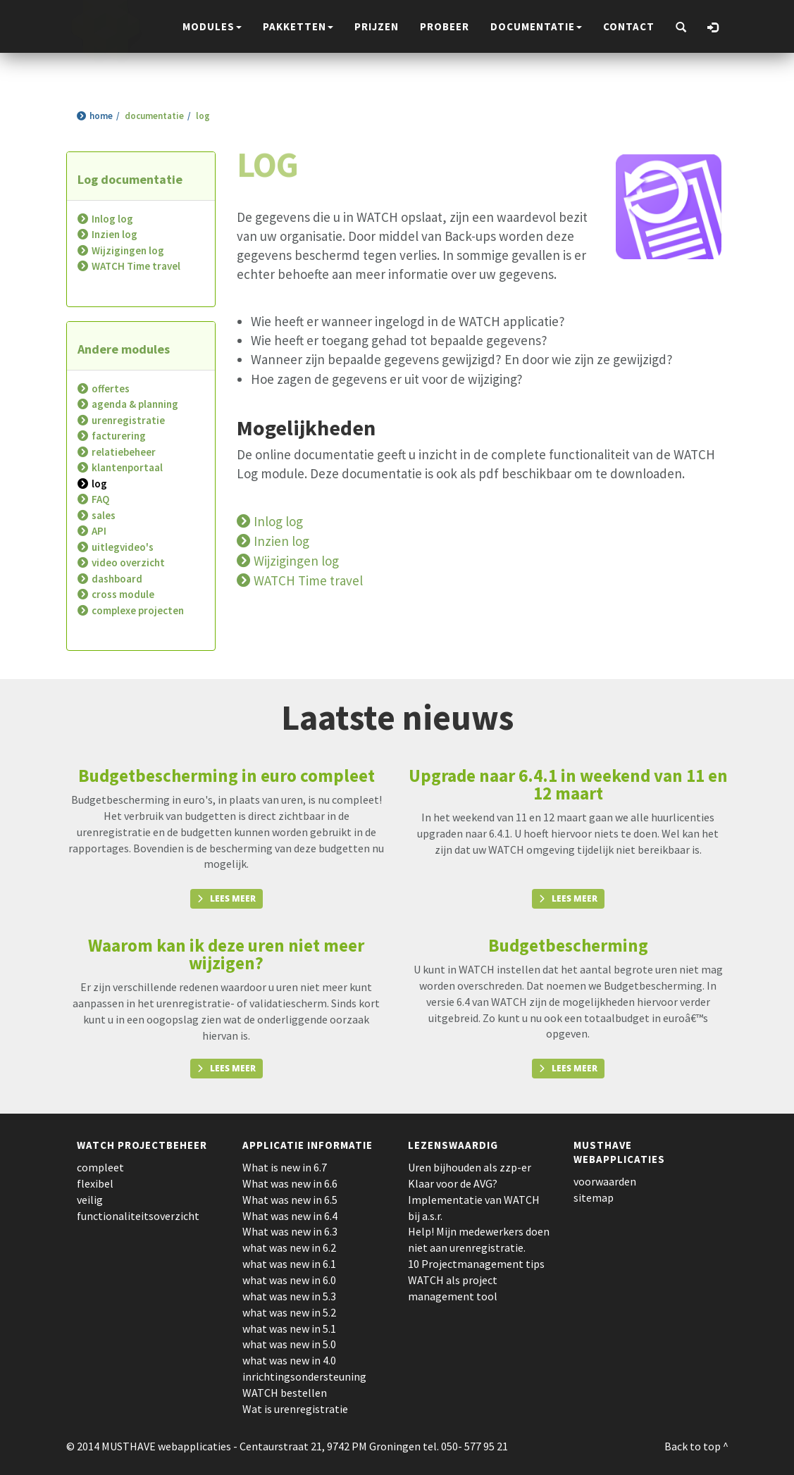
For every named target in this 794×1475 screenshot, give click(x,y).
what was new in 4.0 (289, 1360)
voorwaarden (604, 1181)
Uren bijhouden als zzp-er (469, 1167)
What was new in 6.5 (289, 1200)
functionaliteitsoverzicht (138, 1216)
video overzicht (128, 562)
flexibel (95, 1183)
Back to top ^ (696, 1446)
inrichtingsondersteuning (304, 1376)
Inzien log (114, 234)
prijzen (376, 26)
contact (629, 26)
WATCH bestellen (284, 1393)
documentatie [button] (536, 26)
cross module (123, 594)
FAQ (100, 499)
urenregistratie (128, 420)
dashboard (117, 578)
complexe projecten (138, 610)
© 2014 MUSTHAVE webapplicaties (148, 1446)
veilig (90, 1200)
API (99, 530)
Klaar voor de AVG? (452, 1183)
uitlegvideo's (123, 547)
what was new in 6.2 (289, 1247)
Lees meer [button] (233, 898)
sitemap (593, 1197)
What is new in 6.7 (284, 1167)
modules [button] (212, 26)
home (101, 116)
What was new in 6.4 (289, 1216)
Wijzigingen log (128, 250)
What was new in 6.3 (289, 1231)
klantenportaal (127, 467)
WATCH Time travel (136, 266)
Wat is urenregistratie (295, 1409)
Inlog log (112, 218)
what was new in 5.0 (289, 1344)
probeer (444, 26)
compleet (100, 1167)
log (99, 483)
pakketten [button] (298, 26)
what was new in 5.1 (289, 1328)
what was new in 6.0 (289, 1280)
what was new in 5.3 (289, 1296)
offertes (111, 388)
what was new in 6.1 (289, 1264)
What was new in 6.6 (289, 1183)
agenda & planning (135, 404)
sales (104, 515)
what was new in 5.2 (289, 1312)
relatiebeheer (124, 452)
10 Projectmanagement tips (476, 1264)
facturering (119, 435)
